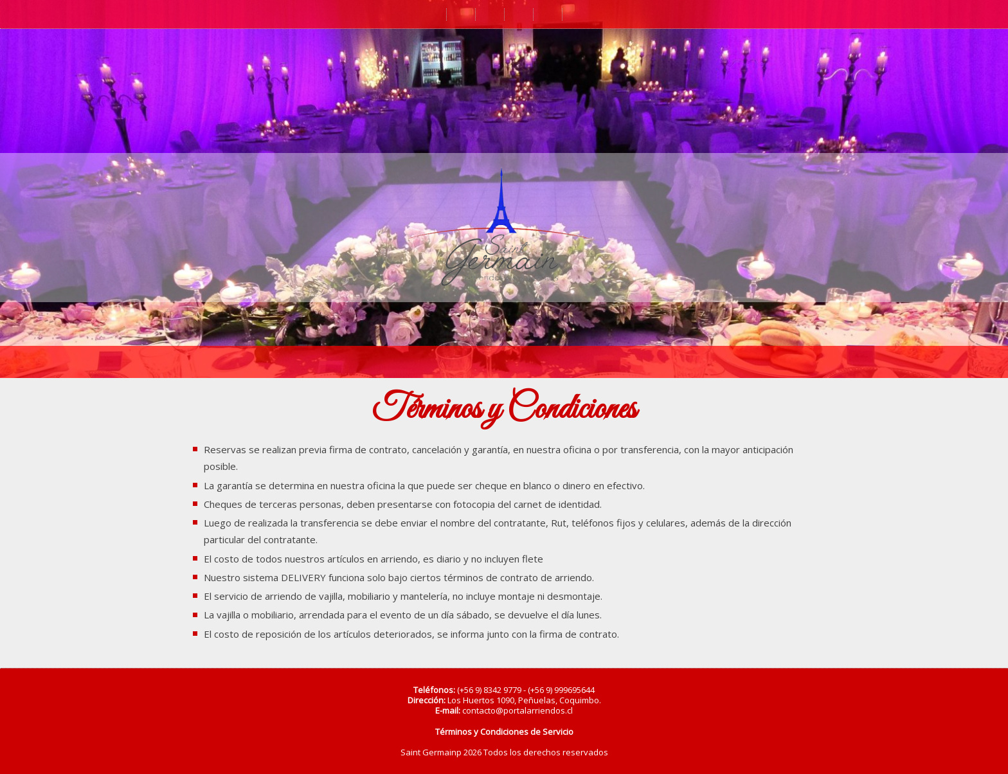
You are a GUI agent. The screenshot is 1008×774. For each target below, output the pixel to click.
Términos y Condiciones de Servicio (504, 731)
